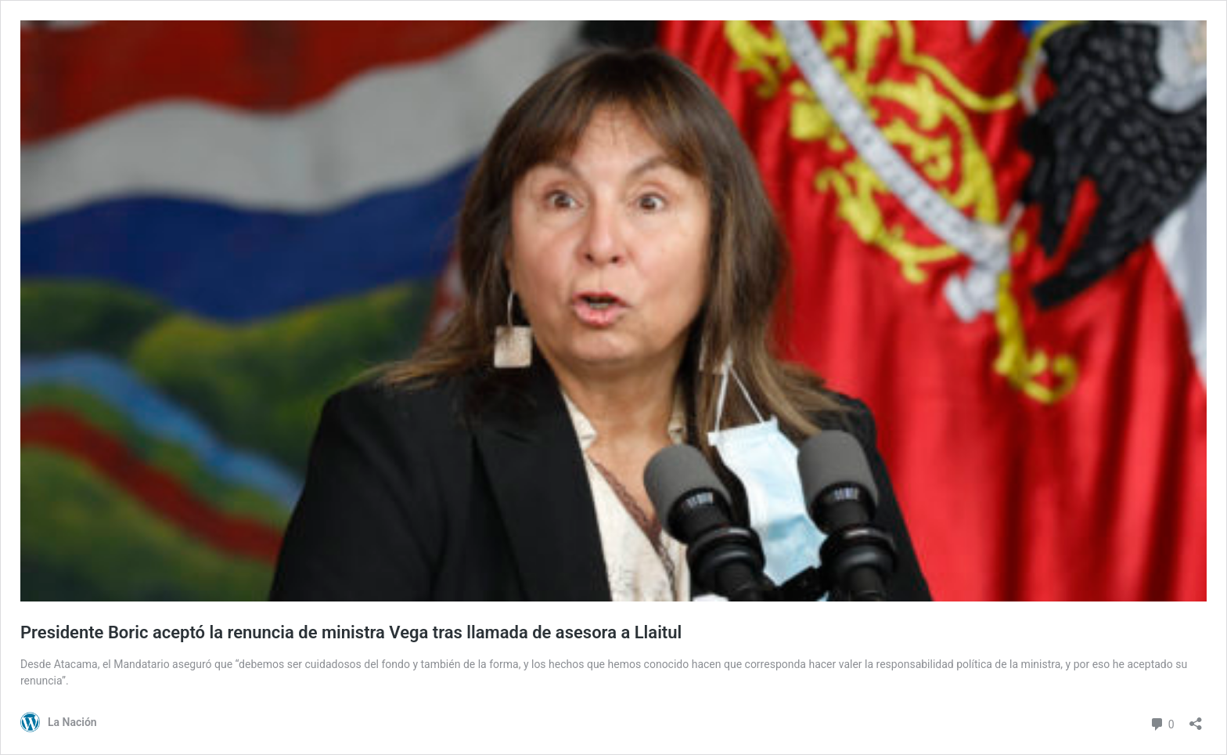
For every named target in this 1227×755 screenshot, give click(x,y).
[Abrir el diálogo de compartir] (1196, 718)
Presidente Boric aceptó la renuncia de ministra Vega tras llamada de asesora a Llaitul (351, 632)
